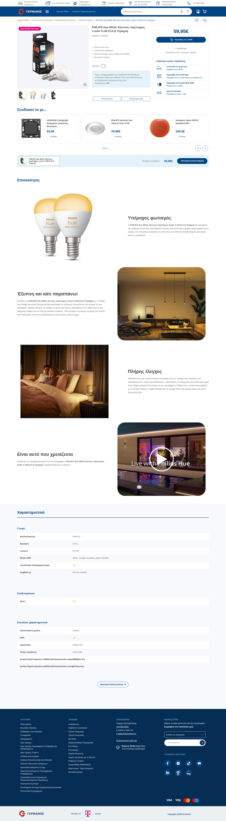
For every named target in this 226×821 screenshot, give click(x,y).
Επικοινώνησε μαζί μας (126, 740)
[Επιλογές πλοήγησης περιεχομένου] (121, 97)
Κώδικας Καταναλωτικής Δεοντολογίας (36, 760)
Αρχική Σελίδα (23, 20)
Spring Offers (62, 11)
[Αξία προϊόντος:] (181, 32)
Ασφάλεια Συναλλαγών (77, 728)
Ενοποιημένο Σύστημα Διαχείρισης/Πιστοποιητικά (40, 787)
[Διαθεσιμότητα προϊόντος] (181, 52)
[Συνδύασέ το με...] (113, 143)
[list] (96, 20)
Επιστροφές (73, 750)
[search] (156, 11)
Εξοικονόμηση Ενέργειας (65, 20)
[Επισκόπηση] (113, 341)
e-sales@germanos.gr (126, 734)
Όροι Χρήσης (25, 743)
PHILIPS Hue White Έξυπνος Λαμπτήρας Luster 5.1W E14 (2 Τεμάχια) (118, 29)
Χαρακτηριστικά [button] (136, 99)
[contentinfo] (113, 802)
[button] (182, 11)
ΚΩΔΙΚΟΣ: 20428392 (100, 36)
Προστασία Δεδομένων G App (32, 767)
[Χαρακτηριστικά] (113, 605)
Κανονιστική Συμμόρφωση (31, 791)
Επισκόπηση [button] (107, 99)
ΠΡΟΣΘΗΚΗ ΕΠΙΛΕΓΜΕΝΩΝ (192, 161)
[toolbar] (53, 95)
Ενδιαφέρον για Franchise (31, 731)
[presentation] (198, 148)
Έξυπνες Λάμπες (86, 20)
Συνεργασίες (25, 735)
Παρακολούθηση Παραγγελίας (80, 743)
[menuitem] (31, 11)
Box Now (72, 739)
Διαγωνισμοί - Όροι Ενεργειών (81, 768)
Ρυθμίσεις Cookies (76, 761)
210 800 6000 (122, 727)
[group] (181, 76)
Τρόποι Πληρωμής (76, 731)
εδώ (108, 83)
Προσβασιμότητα (75, 772)
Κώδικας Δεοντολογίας (29, 756)
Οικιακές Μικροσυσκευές (84, 11)
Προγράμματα (26, 739)
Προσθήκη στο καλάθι (184, 40)
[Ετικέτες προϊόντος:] (53, 29)
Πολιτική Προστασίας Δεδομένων (34, 764)
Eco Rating (73, 746)
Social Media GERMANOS (79, 765)
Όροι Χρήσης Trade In (29, 753)
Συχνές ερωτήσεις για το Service (81, 757)
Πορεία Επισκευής (76, 754)
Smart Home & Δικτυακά (42, 20)
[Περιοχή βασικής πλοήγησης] (113, 11)
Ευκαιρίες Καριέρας (28, 728)
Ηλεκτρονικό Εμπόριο (29, 784)
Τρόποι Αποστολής (76, 735)
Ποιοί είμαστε (25, 724)
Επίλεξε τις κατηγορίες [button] (175, 735)
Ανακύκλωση (73, 724)
